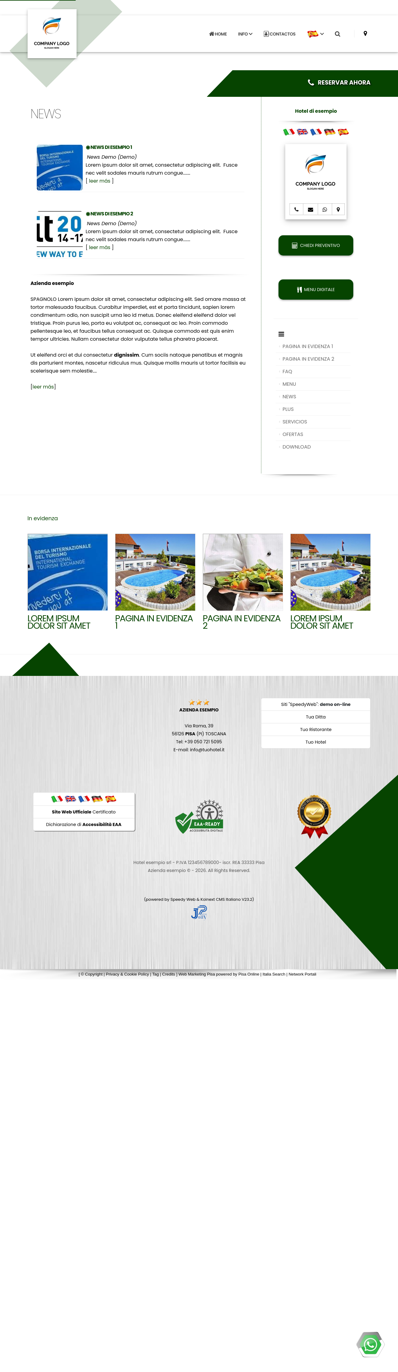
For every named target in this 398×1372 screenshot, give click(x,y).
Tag (155, 974)
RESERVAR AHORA (339, 82)
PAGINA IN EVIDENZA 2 (308, 358)
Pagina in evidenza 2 (242, 622)
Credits (168, 974)
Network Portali (302, 974)
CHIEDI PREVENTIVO (316, 245)
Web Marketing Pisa (197, 974)
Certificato (84, 812)
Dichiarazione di (84, 824)
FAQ (287, 371)
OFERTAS (292, 434)
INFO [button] (245, 33)
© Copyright (92, 974)
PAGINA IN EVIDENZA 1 (307, 346)
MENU (289, 384)
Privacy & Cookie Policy (127, 974)
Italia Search (274, 974)
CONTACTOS (279, 33)
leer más (100, 180)
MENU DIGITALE (316, 289)
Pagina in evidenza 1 (154, 622)
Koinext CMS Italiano (221, 899)
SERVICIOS (294, 421)
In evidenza (43, 518)
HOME (218, 33)
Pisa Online (248, 974)
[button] (315, 33)
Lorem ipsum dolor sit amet (321, 622)
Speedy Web (182, 899)
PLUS (288, 409)
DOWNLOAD (296, 446)
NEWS (289, 396)
